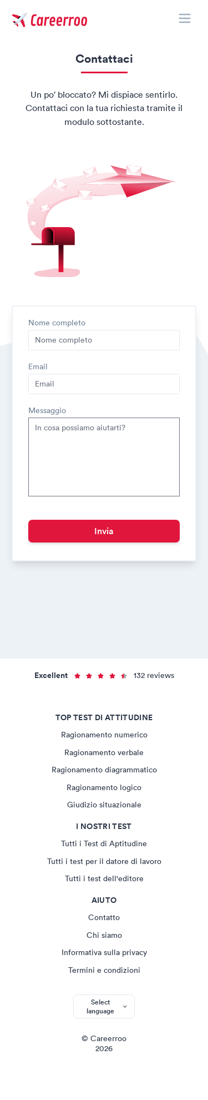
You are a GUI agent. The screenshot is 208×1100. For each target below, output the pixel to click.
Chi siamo (104, 935)
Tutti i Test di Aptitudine (104, 843)
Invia (104, 531)
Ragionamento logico (104, 787)
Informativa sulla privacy (104, 952)
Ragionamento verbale (104, 752)
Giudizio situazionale (104, 805)
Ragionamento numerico (104, 735)
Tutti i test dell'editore (104, 878)
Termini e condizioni (104, 970)
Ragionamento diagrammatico (104, 770)
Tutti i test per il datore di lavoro (104, 861)
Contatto (104, 917)
